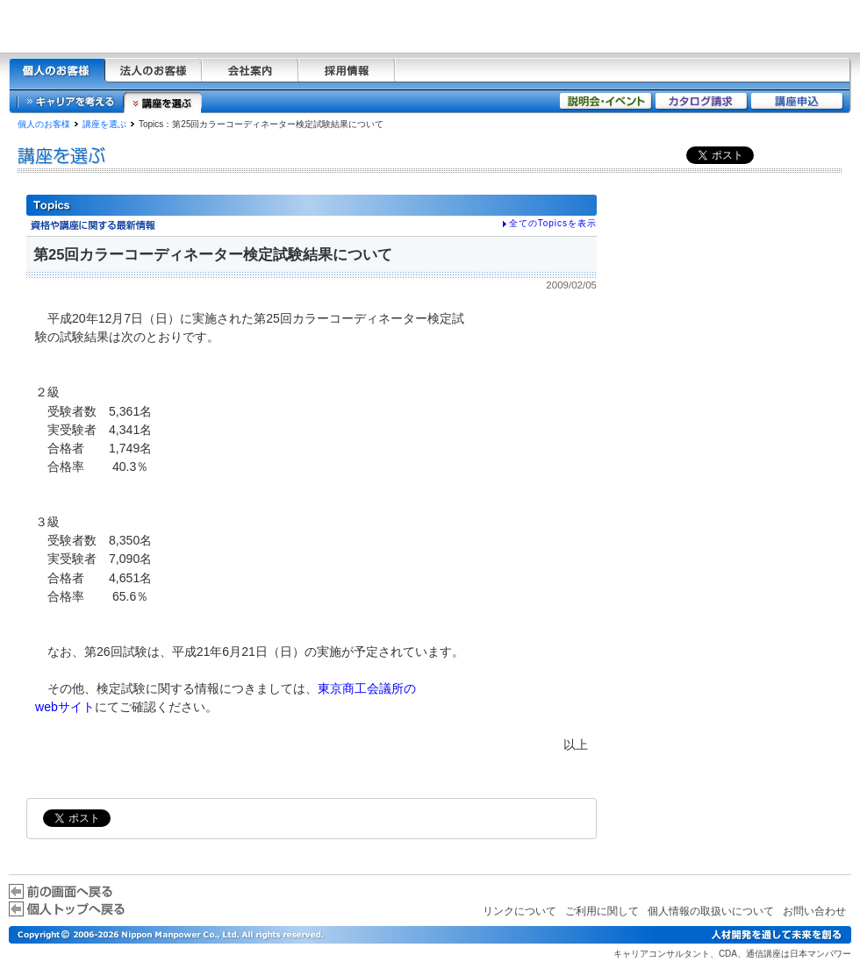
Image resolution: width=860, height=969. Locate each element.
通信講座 (763, 953)
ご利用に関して (602, 911)
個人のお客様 (44, 124)
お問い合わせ (814, 911)
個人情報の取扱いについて (711, 911)
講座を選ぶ (104, 124)
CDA (728, 953)
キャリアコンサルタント (661, 953)
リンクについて (519, 911)
